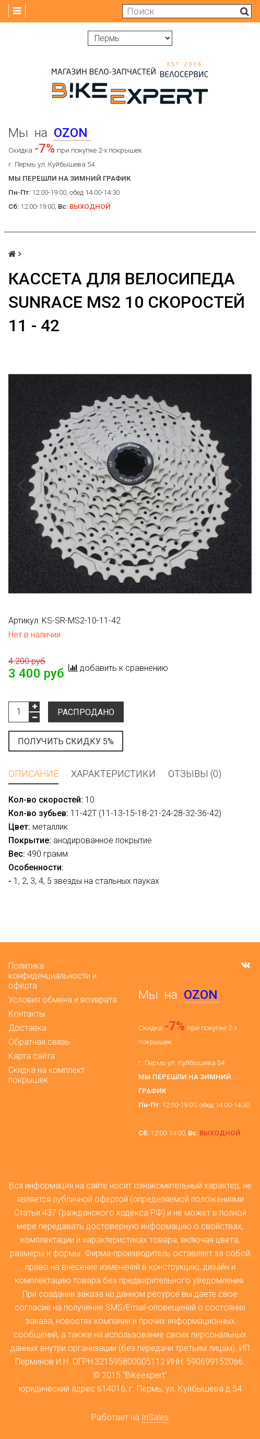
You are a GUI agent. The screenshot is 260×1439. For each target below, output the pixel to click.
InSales (155, 1417)
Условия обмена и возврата (62, 1000)
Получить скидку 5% (66, 741)
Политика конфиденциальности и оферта (52, 976)
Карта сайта (31, 1056)
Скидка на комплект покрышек (46, 1075)
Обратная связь (39, 1042)
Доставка (27, 1028)
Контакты (26, 1014)
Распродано (85, 712)
